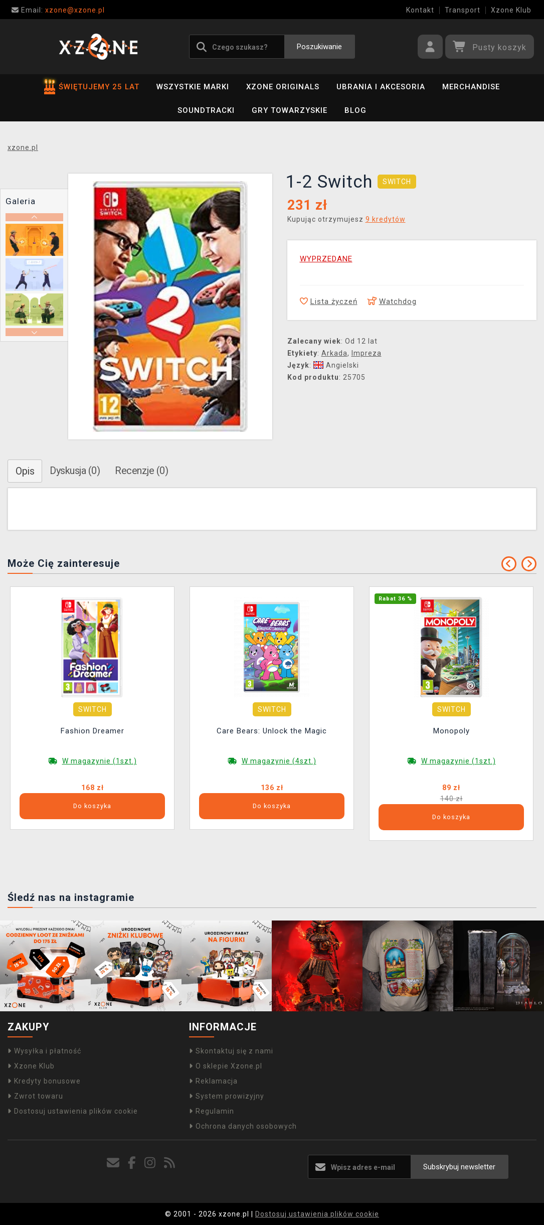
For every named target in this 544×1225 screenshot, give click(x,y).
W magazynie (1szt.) (99, 761)
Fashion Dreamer (92, 730)
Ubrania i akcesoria (380, 86)
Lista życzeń (328, 301)
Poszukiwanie (319, 46)
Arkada (334, 353)
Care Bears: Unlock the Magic (272, 730)
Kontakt (420, 10)
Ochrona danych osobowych (243, 1126)
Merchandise (471, 86)
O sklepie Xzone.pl (225, 1066)
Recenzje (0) (141, 471)
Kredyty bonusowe (44, 1081)
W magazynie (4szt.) (279, 761)
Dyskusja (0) (75, 471)
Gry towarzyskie (289, 110)
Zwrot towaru (35, 1096)
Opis (25, 471)
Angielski (336, 365)
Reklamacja (213, 1081)
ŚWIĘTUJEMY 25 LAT (91, 86)
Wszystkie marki (192, 86)
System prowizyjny (226, 1096)
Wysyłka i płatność (44, 1051)
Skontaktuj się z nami (231, 1051)
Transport (462, 10)
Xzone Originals (282, 86)
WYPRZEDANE (326, 258)
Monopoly (451, 730)
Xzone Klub (511, 10)
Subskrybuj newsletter (459, 1166)
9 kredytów (386, 219)
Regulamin (211, 1111)
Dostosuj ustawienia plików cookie (73, 1111)
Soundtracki (206, 110)
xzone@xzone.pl (58, 10)
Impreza (366, 353)
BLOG (355, 110)
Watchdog (392, 301)
